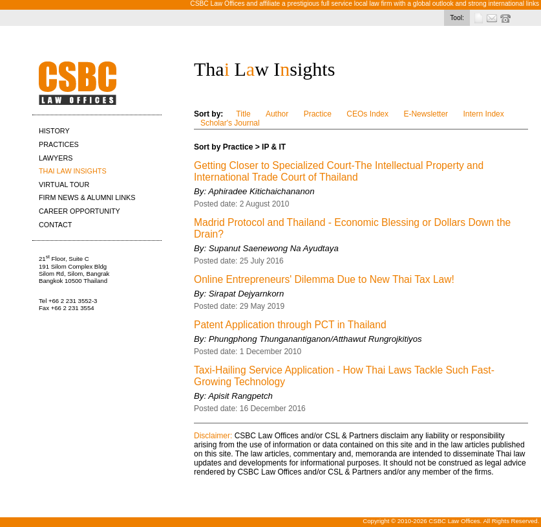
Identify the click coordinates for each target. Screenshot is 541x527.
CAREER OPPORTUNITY (79, 211)
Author (277, 113)
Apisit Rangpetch (240, 396)
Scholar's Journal (230, 123)
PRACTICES (59, 144)
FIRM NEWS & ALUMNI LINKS (87, 197)
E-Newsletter (425, 113)
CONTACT (55, 225)
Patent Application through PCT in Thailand (290, 324)
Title (243, 113)
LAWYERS (55, 158)
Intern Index (483, 113)
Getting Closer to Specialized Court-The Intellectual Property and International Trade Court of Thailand (338, 171)
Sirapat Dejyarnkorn (246, 293)
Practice (318, 113)
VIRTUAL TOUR (64, 184)
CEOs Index (367, 113)
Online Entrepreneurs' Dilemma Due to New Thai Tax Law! (324, 279)
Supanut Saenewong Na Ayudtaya (274, 248)
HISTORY (54, 131)
